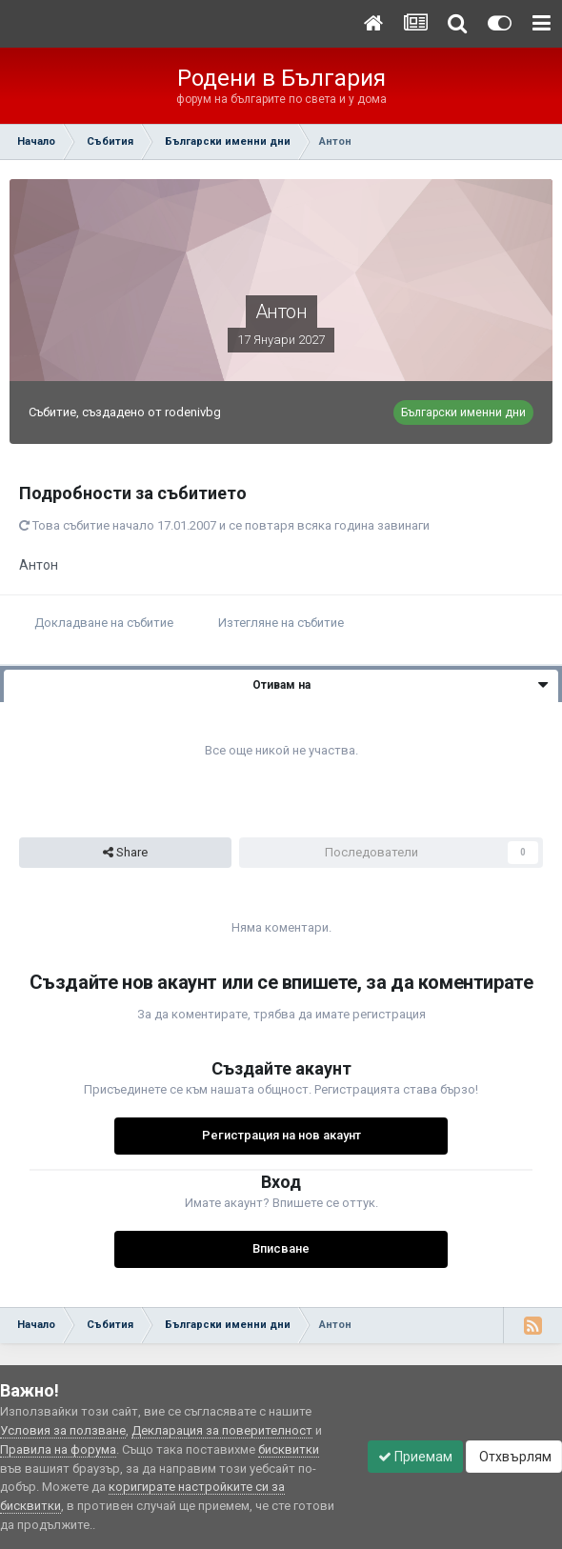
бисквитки (288, 1449)
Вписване (281, 1248)
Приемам (415, 1456)
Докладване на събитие (103, 622)
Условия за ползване (63, 1430)
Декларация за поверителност (221, 1430)
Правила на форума (58, 1449)
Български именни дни (463, 412)
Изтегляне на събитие (281, 622)
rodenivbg (193, 412)
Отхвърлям (514, 1456)
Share (125, 852)
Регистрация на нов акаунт (281, 1135)
